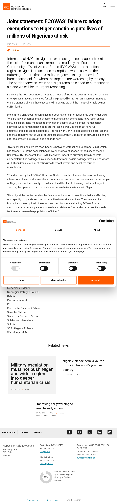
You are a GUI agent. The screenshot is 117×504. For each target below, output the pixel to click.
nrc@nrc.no (45, 451)
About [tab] (97, 230)
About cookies (52, 500)
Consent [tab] (20, 230)
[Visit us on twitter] (89, 432)
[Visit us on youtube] (110, 432)
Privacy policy (32, 500)
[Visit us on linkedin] (99, 432)
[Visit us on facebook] (69, 432)
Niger (16, 50)
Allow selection (58, 280)
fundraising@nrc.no (86, 458)
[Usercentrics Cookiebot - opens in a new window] (101, 221)
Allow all (95, 280)
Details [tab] (58, 230)
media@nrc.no (46, 463)
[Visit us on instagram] (79, 432)
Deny (21, 280)
